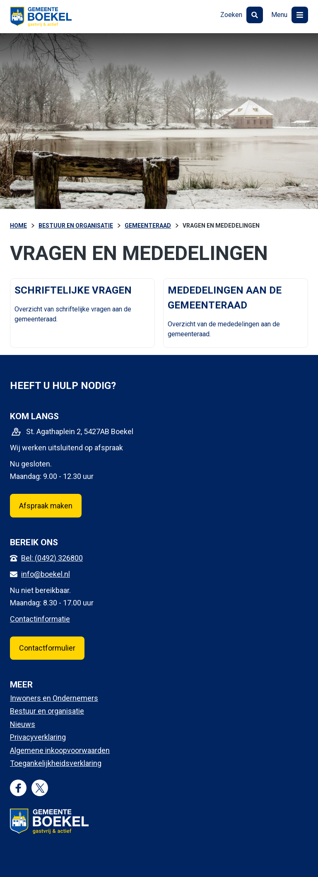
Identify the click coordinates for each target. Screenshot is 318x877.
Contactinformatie (40, 619)
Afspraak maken (45, 505)
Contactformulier (47, 648)
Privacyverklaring (38, 737)
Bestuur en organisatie (47, 711)
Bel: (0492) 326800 (52, 558)
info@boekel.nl (45, 574)
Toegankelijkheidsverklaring (55, 763)
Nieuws (22, 724)
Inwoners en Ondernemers (54, 698)
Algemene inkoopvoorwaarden (60, 750)
